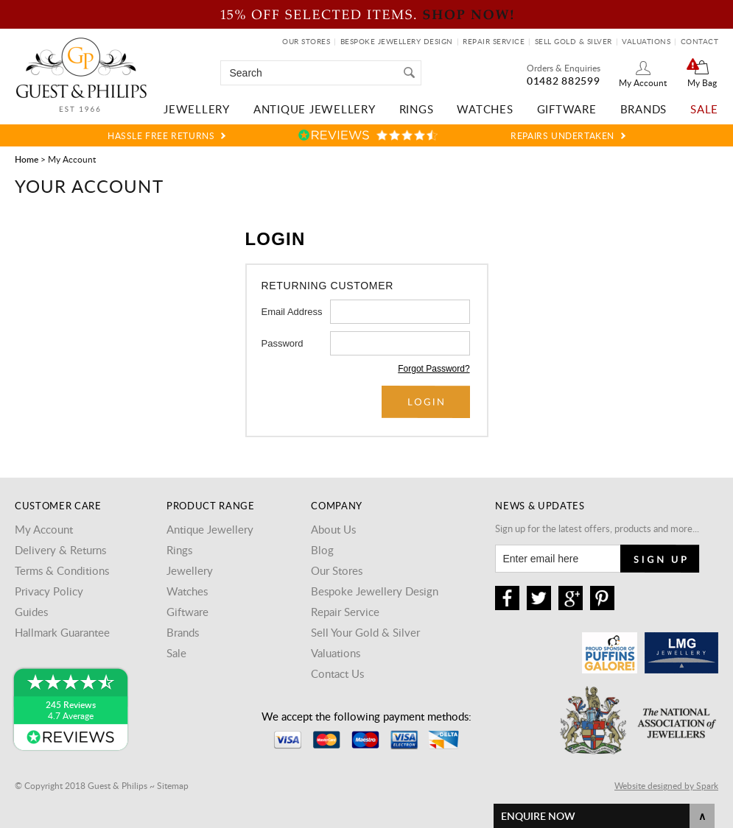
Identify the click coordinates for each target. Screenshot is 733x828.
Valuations (646, 41)
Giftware (567, 109)
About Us (333, 529)
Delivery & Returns (60, 549)
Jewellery (197, 109)
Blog (322, 549)
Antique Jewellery (314, 109)
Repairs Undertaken (562, 135)
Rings (416, 109)
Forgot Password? (433, 369)
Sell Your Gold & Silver (365, 632)
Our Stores (306, 41)
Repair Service (494, 41)
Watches (485, 109)
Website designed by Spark (666, 785)
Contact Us (337, 673)
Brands (643, 109)
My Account (643, 82)
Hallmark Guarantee (62, 632)
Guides (31, 611)
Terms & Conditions (62, 570)
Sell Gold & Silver (573, 41)
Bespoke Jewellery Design (396, 41)
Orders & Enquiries (563, 68)
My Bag (702, 82)
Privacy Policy (49, 591)
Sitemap (173, 785)
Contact (700, 41)
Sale (704, 109)
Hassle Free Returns (161, 135)
